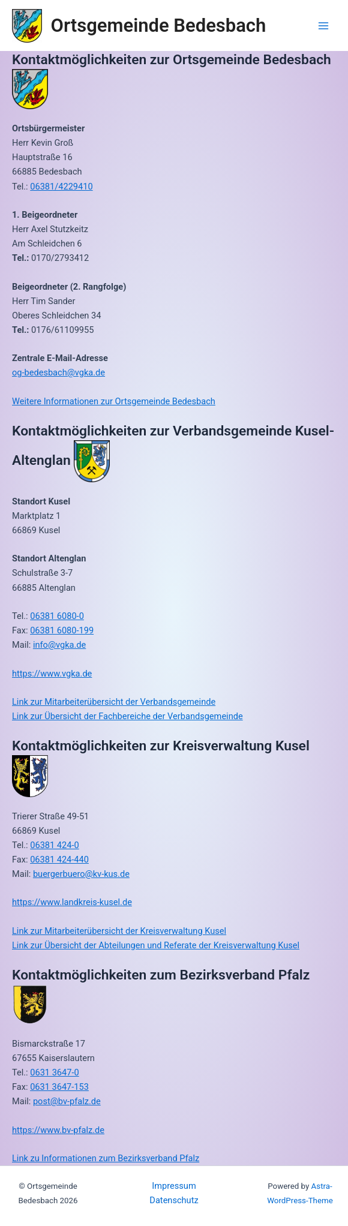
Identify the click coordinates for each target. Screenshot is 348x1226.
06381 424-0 (54, 845)
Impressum (174, 1185)
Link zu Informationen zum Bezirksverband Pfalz (105, 1158)
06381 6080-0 (57, 616)
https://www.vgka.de (52, 673)
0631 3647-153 (59, 1086)
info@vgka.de (59, 644)
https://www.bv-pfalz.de (58, 1130)
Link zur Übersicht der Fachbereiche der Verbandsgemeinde (127, 716)
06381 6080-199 (62, 630)
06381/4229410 (61, 186)
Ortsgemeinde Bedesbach (158, 25)
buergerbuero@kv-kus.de (81, 874)
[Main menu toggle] (323, 25)
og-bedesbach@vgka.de (58, 372)
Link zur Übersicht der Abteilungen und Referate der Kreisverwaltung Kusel (155, 945)
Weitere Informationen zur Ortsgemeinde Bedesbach (113, 401)
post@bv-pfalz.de (67, 1101)
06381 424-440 (59, 859)
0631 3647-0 (54, 1072)
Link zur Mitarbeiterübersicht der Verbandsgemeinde (113, 701)
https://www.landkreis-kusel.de (72, 902)
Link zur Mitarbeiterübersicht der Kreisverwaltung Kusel (119, 930)
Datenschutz (173, 1200)
